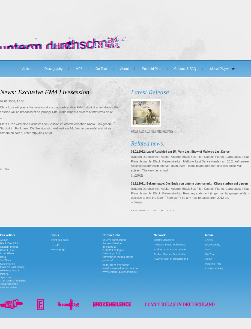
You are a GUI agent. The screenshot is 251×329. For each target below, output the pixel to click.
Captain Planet (9, 246)
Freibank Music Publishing (170, 244)
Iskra (3, 256)
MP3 (79, 69)
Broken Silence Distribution (170, 254)
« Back (4, 169)
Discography (53, 69)
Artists (26, 69)
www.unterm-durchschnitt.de (120, 271)
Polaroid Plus (151, 69)
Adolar (4, 239)
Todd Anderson (9, 283)
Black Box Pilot (9, 243)
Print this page (60, 239)
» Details (137, 174)
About (124, 69)
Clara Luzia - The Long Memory (152, 130)
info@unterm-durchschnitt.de (120, 268)
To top (55, 244)
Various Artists (8, 287)
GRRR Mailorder (164, 239)
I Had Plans (7, 253)
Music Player (219, 69)
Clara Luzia (7, 249)
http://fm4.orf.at (42, 133)
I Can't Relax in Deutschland (171, 258)
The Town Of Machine (13, 280)
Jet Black (5, 260)
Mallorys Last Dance (12, 266)
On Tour (101, 69)
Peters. (4, 273)
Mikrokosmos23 (9, 270)
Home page (58, 249)
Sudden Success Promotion (170, 249)
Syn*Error (6, 277)
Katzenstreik (7, 263)
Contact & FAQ (185, 69)
